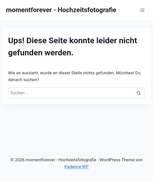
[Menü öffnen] (142, 10)
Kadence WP (76, 166)
